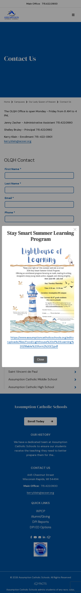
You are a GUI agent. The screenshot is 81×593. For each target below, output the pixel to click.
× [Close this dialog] (75, 230)
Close (40, 359)
